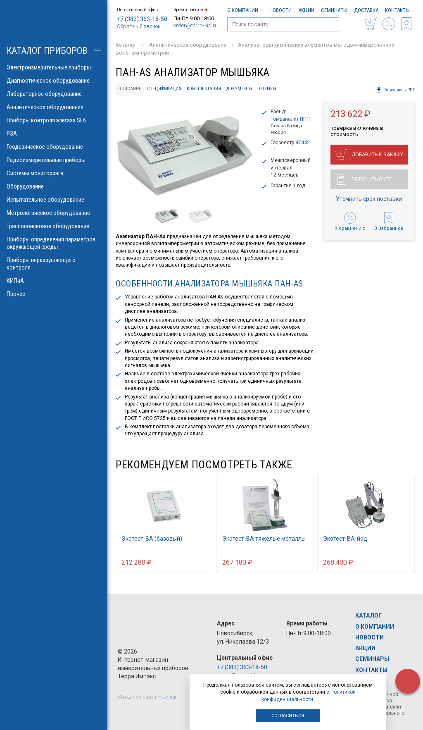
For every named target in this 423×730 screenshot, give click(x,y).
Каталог (368, 615)
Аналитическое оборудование (54, 107)
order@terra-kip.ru (195, 25)
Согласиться (287, 715)
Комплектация (204, 88)
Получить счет (364, 179)
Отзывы (267, 88)
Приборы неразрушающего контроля (54, 263)
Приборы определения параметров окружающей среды (54, 243)
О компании (245, 10)
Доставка (366, 10)
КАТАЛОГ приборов (47, 50)
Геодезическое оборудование (54, 146)
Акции (306, 10)
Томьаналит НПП (290, 119)
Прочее (54, 294)
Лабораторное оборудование (54, 94)
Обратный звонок (139, 26)
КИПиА (54, 280)
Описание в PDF (395, 90)
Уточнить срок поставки (369, 199)
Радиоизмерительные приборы (54, 160)
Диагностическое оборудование (54, 80)
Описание (129, 88)
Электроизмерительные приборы (54, 67)
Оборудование (54, 186)
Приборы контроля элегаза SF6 (54, 120)
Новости (280, 10)
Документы (239, 88)
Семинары (334, 10)
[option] (185, 152)
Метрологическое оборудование (54, 213)
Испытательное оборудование (54, 199)
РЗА (54, 133)
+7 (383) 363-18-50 (142, 19)
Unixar (169, 697)
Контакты (397, 10)
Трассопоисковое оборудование (54, 226)
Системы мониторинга (54, 173)
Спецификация (164, 88)
